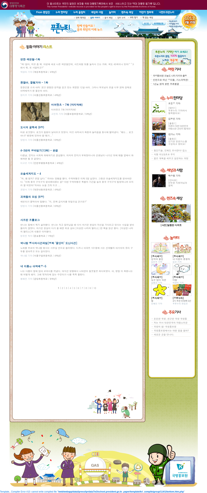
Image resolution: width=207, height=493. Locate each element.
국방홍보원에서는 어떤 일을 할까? (171, 330)
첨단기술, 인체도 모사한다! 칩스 (170, 150)
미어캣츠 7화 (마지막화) (63, 109)
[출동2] (177, 141)
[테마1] (177, 110)
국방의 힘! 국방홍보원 (165, 326)
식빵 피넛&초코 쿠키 (164, 154)
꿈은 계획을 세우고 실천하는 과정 (171, 158)
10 (95, 288)
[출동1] (179, 126)
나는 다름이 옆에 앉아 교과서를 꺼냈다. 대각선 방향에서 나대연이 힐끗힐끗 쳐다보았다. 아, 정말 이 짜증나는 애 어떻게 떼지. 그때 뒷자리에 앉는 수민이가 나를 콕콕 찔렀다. (76, 272)
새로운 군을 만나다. (164, 334)
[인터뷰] (177, 182)
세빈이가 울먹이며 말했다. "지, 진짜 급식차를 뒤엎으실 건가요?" (53, 201)
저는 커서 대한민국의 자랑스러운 (171, 322)
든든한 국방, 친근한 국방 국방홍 (170, 318)
